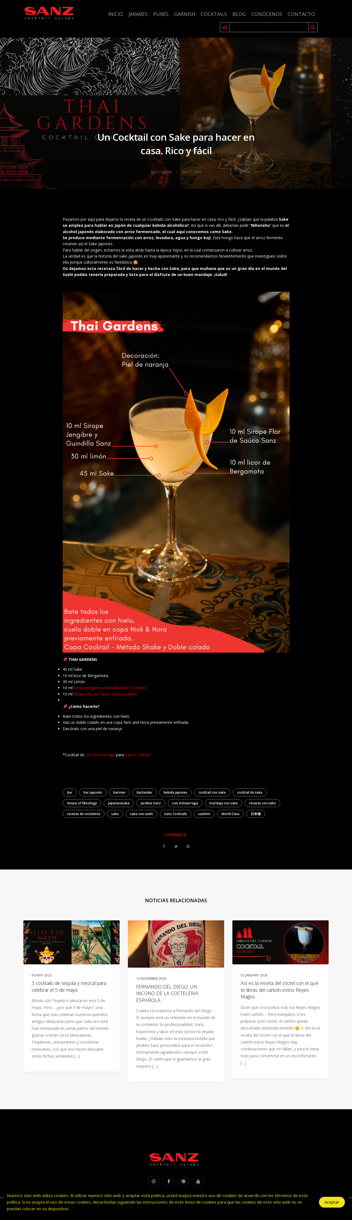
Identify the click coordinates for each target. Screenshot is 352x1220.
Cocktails (214, 14)
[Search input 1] (269, 27)
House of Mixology (82, 803)
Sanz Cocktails (138, 754)
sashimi (204, 814)
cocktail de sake (249, 792)
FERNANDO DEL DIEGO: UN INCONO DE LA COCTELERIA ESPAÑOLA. (167, 993)
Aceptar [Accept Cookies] (331, 1204)
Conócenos (266, 14)
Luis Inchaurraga (100, 754)
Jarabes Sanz (151, 803)
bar (69, 792)
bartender (144, 792)
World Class (230, 814)
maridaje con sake (223, 803)
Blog (239, 14)
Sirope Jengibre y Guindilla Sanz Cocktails (110, 687)
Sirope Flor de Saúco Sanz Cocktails (105, 694)
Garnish (184, 14)
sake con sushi (141, 814)
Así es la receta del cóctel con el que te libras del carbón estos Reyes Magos (279, 990)
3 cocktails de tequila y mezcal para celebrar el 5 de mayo (69, 986)
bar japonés (93, 792)
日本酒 (256, 814)
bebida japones (175, 792)
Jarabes (138, 14)
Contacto (301, 14)
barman (119, 792)
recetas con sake (262, 803)
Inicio (115, 14)
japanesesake (119, 803)
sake (115, 814)
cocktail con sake (212, 792)
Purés (161, 14)
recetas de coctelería (83, 814)
